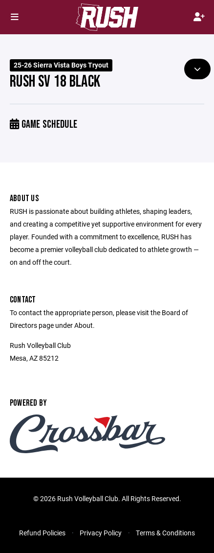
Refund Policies (42, 532)
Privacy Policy (101, 532)
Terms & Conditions (165, 532)
